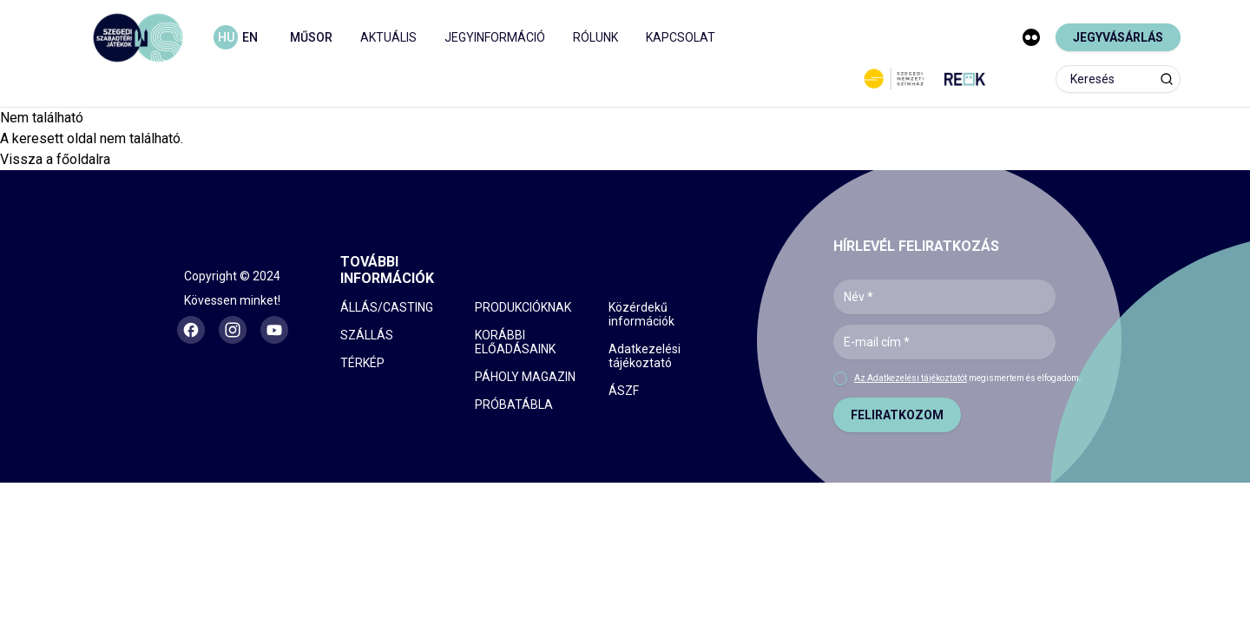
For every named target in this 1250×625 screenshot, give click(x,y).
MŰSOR (311, 37)
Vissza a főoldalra (55, 159)
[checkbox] (840, 378)
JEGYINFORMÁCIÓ (494, 37)
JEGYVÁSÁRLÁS (1118, 37)
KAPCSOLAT (680, 37)
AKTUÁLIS (388, 37)
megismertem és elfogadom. (968, 378)
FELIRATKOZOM (897, 415)
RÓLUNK (595, 37)
